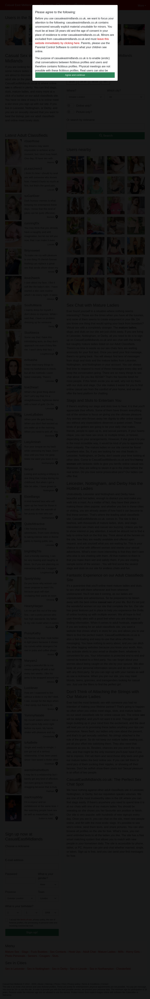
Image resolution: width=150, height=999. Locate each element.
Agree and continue (75, 75)
